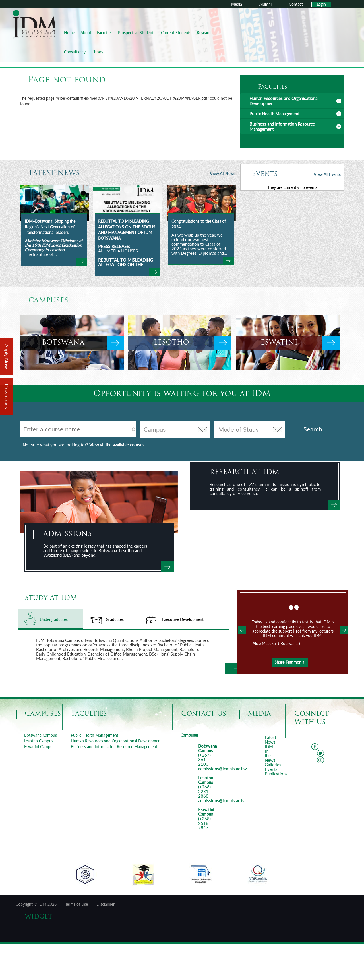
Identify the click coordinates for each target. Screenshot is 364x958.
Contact (296, 4)
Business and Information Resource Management (114, 746)
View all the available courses (116, 444)
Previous (242, 630)
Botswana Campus (40, 735)
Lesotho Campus (38, 740)
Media (236, 4)
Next (344, 630)
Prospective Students (136, 32)
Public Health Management (274, 113)
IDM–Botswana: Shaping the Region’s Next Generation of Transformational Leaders (50, 227)
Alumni (265, 4)
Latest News (270, 739)
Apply (167, 566)
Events (271, 769)
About (85, 32)
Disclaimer (105, 904)
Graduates (115, 619)
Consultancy (75, 51)
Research (205, 32)
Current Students (176, 32)
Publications (276, 773)
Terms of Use (76, 904)
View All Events (327, 174)
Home (69, 32)
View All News (222, 173)
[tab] (292, 100)
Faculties (104, 32)
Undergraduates (61, 619)
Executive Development (183, 619)
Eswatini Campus (39, 746)
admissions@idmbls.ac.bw (222, 768)
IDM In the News (270, 753)
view (81, 262)
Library (97, 51)
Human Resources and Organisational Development (283, 101)
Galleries (273, 764)
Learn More (233, 668)
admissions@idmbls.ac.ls (221, 800)
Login (321, 4)
